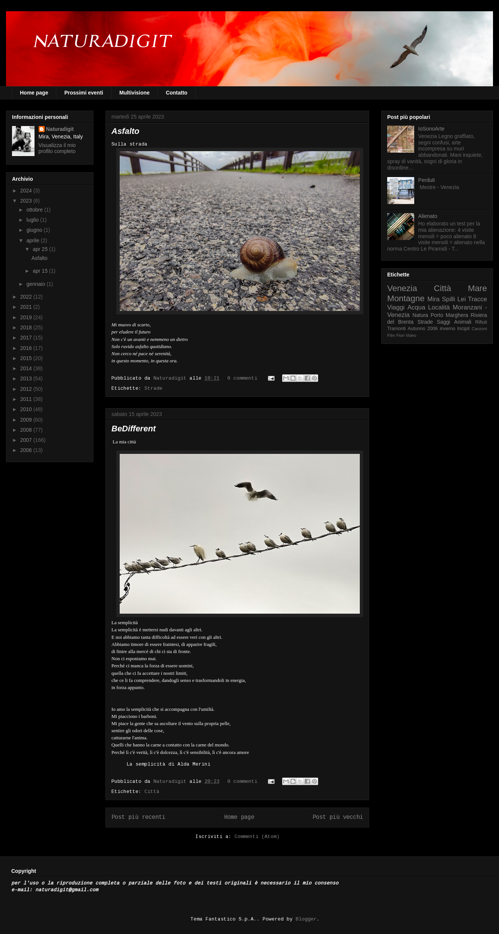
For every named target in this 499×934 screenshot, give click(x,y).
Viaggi (395, 307)
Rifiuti (481, 322)
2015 (26, 358)
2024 (26, 191)
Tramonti (396, 328)
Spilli (448, 299)
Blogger (306, 919)
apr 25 (41, 249)
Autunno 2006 (423, 328)
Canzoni (479, 328)
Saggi (443, 322)
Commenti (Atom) (257, 836)
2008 (26, 430)
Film (391, 335)
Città (151, 791)
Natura (420, 315)
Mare (477, 288)
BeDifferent (133, 428)
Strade (153, 388)
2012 (26, 389)
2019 (26, 317)
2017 (26, 338)
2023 (26, 201)
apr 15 (41, 271)
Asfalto (125, 131)
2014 (26, 368)
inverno (447, 328)
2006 (26, 450)
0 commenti (242, 378)
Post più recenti (138, 817)
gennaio (36, 284)
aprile (33, 240)
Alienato (427, 216)
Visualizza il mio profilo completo (57, 148)
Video (411, 335)
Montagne (406, 298)
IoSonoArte (431, 129)
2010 (26, 409)
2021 (26, 307)
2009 (26, 420)
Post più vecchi (338, 817)
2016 (26, 348)
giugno (35, 230)
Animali (462, 322)
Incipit (463, 328)
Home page (34, 93)
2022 (26, 297)
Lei (461, 299)
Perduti (426, 180)
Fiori (400, 335)
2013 (26, 378)
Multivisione (134, 93)
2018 (26, 327)
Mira (433, 299)
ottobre (35, 210)
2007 (26, 440)
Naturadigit (171, 378)
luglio (33, 220)
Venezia (402, 288)
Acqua (416, 307)
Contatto (177, 93)
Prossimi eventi (83, 93)
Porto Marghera (449, 315)
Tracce (477, 299)
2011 (26, 399)
